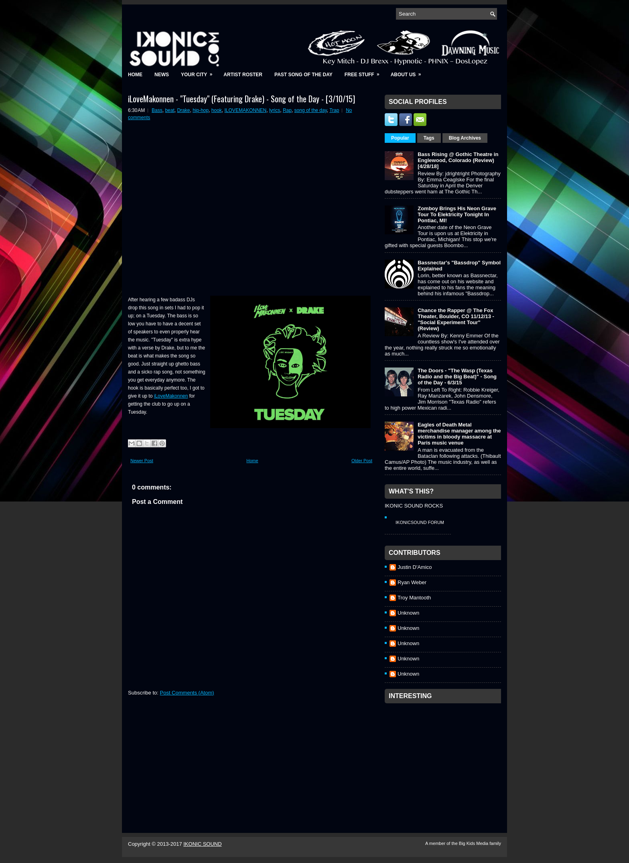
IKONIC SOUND (202, 844)
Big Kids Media (474, 843)
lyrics (274, 110)
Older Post (361, 460)
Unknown (408, 613)
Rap (287, 110)
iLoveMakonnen (171, 396)
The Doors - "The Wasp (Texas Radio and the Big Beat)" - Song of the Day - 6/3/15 (457, 377)
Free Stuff (365, 72)
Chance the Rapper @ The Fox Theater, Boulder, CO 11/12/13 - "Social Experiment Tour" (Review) (456, 319)
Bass (157, 110)
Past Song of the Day (303, 74)
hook (216, 110)
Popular (400, 138)
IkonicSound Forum (420, 522)
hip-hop (201, 110)
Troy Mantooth (414, 598)
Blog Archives (465, 138)
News (161, 74)
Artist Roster (242, 74)
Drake (183, 110)
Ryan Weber (412, 582)
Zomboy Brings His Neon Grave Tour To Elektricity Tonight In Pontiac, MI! (457, 214)
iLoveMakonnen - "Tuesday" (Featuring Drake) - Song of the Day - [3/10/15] (241, 99)
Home (135, 74)
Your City (199, 72)
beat (169, 110)
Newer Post (141, 460)
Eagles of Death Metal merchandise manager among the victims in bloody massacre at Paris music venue (459, 434)
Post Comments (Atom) (187, 693)
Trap (334, 110)
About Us (408, 72)
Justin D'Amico (415, 567)
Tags (429, 138)
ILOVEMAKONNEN (246, 110)
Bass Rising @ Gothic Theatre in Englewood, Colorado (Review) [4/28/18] (458, 160)
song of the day (310, 110)
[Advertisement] (445, 757)
